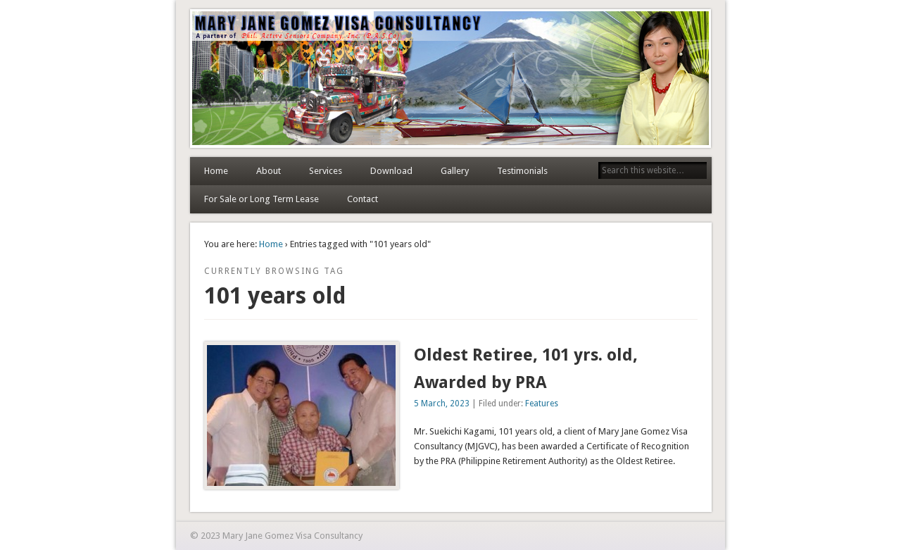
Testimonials (522, 170)
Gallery (455, 170)
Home (216, 170)
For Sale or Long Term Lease (261, 199)
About (268, 170)
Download (391, 170)
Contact (362, 199)
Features (541, 403)
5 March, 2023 (442, 403)
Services (325, 170)
